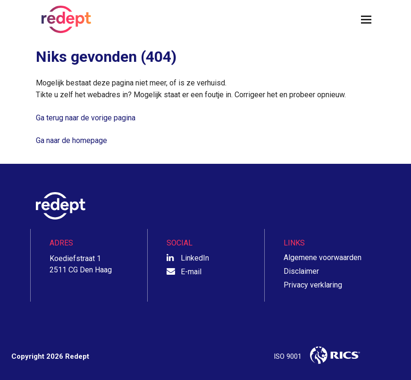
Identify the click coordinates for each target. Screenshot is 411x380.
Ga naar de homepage (71, 140)
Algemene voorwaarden (322, 257)
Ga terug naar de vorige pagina (85, 117)
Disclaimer (301, 271)
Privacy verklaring (313, 284)
